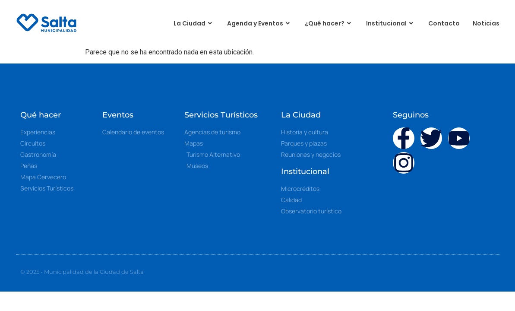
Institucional (390, 23)
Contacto (444, 23)
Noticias (486, 23)
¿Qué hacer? (329, 23)
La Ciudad (194, 23)
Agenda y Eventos (259, 23)
